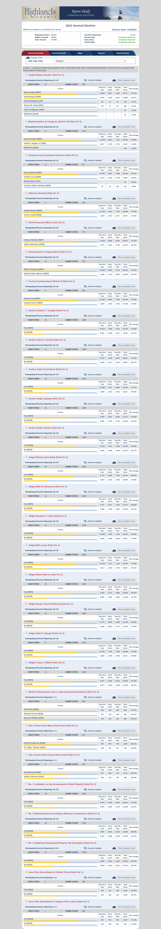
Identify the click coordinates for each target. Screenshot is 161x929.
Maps (80, 53)
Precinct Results (59, 53)
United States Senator (39, 75)
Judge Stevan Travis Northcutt (44, 604)
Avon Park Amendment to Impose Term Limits (52, 901)
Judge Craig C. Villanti (40, 662)
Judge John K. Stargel (40, 633)
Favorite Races (122, 53)
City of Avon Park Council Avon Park (47, 755)
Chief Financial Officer (40, 222)
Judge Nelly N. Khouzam (41, 486)
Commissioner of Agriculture (43, 252)
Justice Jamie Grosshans (41, 369)
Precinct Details (93, 80)
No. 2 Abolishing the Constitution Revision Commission (57, 813)
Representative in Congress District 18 (48, 121)
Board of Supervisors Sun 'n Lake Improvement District (57, 692)
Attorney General (37, 193)
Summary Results (35, 53)
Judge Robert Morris (39, 574)
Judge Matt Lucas (37, 545)
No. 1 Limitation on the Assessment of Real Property (55, 784)
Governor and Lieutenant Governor (46, 155)
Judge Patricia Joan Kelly (41, 457)
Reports (101, 53)
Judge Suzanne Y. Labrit (41, 516)
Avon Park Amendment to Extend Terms (49, 872)
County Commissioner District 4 (45, 281)
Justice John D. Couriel (40, 340)
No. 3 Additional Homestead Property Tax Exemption (55, 843)
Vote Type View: (35, 61)
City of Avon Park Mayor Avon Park (46, 725)
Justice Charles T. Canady (42, 310)
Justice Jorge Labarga (40, 398)
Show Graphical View (126, 80)
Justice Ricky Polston (39, 428)
